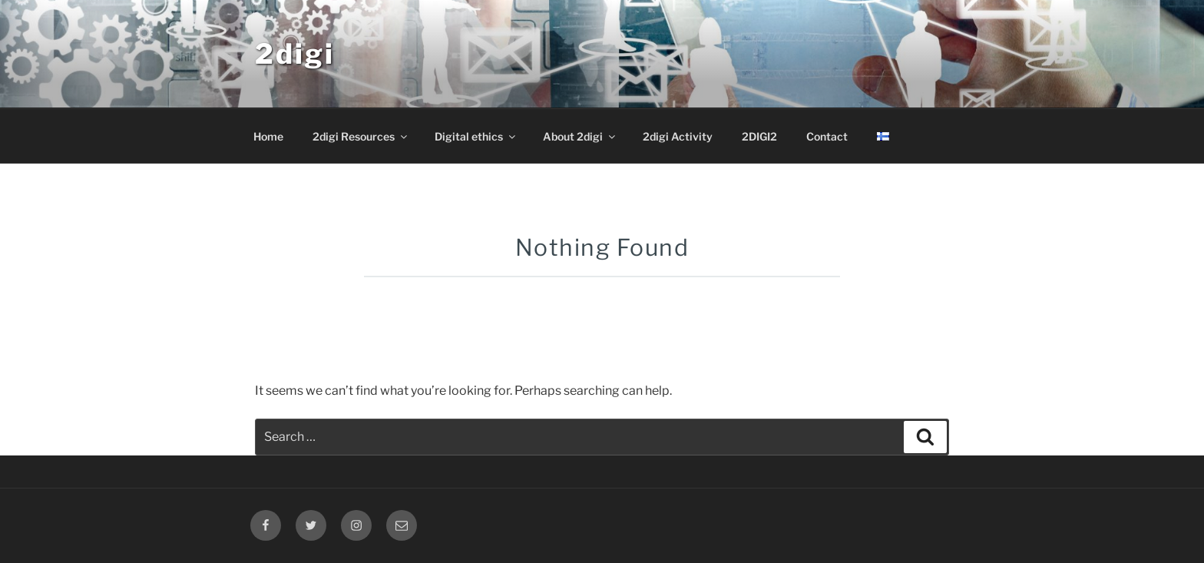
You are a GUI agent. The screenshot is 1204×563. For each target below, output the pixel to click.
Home (268, 136)
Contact (827, 136)
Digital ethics (476, 136)
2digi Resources (361, 136)
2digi (294, 54)
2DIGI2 (759, 136)
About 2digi (580, 136)
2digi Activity (678, 136)
